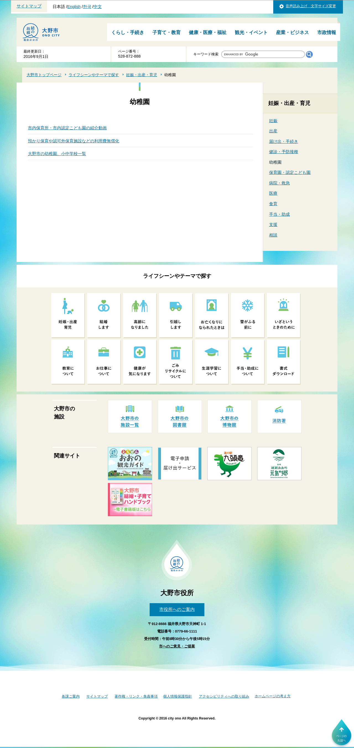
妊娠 (273, 120)
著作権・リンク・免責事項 (136, 696)
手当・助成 (279, 214)
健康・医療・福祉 (208, 32)
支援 (273, 224)
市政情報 (326, 32)
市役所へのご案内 (177, 609)
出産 (273, 130)
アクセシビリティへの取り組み (224, 696)
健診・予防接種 (283, 151)
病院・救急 (279, 183)
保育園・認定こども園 (290, 172)
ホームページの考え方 (273, 696)
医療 (273, 193)
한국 (87, 6)
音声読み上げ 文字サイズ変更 (311, 6)
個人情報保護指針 (177, 696)
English (73, 6)
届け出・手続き (283, 141)
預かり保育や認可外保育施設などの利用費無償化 (73, 140)
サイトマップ (29, 6)
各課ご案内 (71, 696)
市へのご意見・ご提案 (177, 646)
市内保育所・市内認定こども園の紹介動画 (67, 127)
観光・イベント (251, 32)
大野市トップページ (44, 75)
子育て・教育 (166, 32)
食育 (273, 203)
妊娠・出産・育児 (141, 75)
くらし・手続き (127, 32)
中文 (97, 6)
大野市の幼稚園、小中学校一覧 (57, 153)
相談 (273, 235)
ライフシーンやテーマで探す (94, 75)
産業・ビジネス (292, 32)
